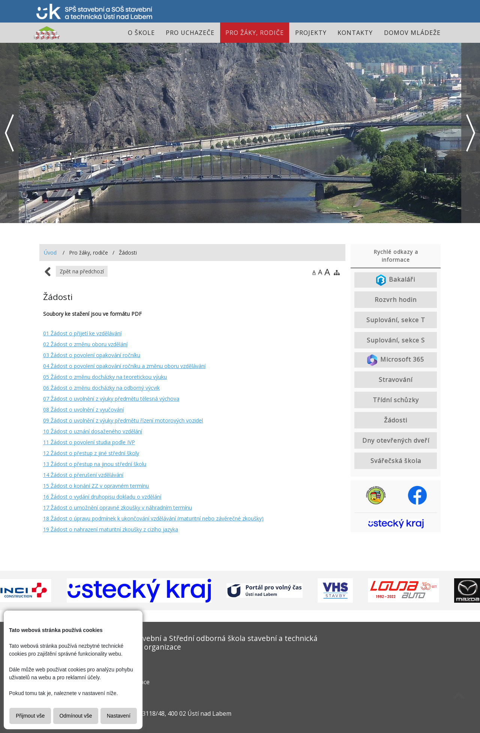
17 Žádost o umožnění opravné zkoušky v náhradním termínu (117, 507)
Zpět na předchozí (82, 271)
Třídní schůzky (396, 400)
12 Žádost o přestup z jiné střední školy (91, 453)
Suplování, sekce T (395, 320)
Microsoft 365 (395, 360)
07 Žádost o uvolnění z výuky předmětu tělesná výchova (111, 398)
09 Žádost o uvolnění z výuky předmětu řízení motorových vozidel (123, 420)
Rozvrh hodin (396, 300)
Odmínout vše (75, 716)
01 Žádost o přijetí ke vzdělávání (82, 333)
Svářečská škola (395, 461)
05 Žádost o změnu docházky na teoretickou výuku (105, 376)
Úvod (50, 252)
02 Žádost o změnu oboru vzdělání (85, 344)
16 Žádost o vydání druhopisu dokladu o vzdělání (102, 496)
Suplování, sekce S (396, 340)
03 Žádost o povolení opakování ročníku (91, 355)
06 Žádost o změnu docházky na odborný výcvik (101, 387)
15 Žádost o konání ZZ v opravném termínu (96, 485)
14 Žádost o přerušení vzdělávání (83, 474)
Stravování (395, 380)
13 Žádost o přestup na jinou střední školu (94, 464)
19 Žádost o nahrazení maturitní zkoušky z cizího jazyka (110, 529)
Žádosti (395, 420)
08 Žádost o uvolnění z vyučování (83, 409)
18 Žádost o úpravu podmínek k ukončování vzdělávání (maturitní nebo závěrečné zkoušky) (153, 518)
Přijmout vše (30, 716)
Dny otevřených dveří (395, 440)
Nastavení (118, 716)
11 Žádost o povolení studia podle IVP (89, 442)
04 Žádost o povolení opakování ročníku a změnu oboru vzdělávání (124, 366)
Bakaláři (395, 280)
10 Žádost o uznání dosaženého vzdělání (92, 431)
